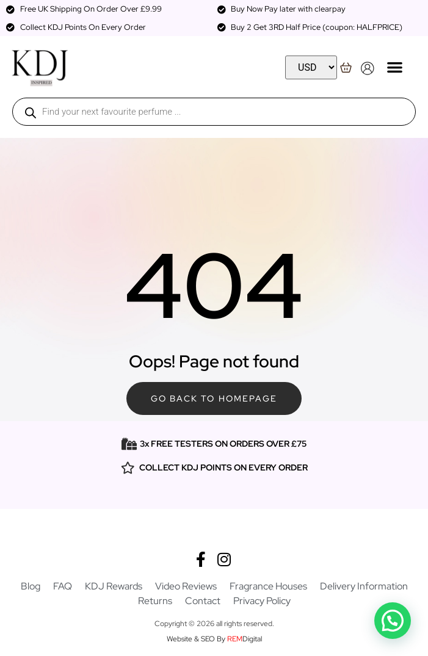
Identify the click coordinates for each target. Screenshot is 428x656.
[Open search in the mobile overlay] (214, 112)
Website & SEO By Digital (214, 639)
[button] (394, 66)
